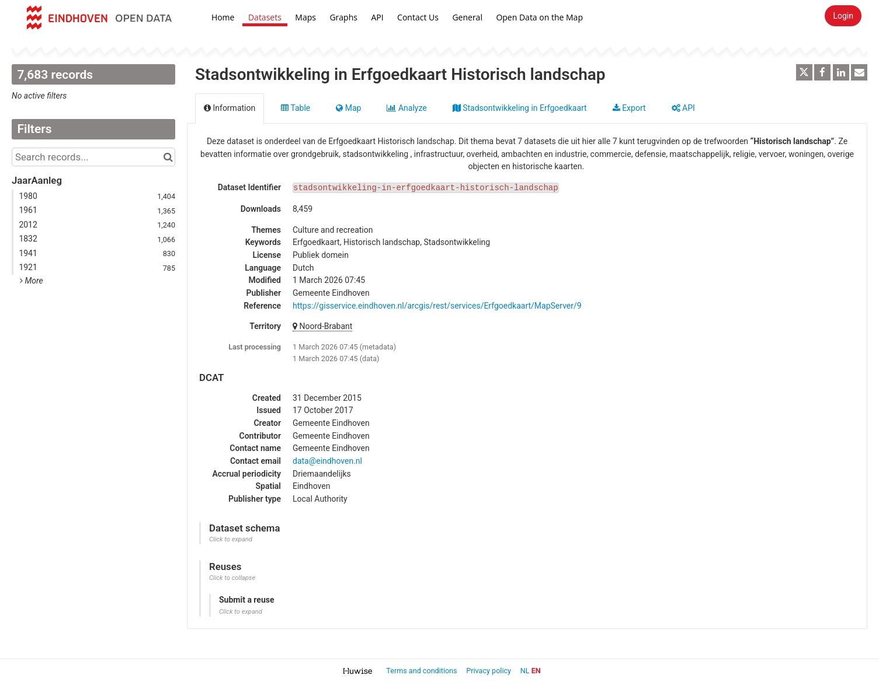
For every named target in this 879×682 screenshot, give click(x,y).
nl (525, 670)
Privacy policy (489, 670)
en (536, 670)
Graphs (343, 17)
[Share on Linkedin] (841, 72)
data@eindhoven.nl (327, 461)
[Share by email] (859, 72)
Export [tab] (629, 108)
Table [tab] (295, 108)
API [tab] (683, 108)
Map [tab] (348, 108)
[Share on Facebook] (822, 72)
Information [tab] (229, 108)
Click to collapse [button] (232, 578)
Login (843, 15)
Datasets (265, 17)
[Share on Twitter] (804, 72)
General (467, 17)
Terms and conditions (422, 670)
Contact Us (418, 17)
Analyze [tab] (406, 108)
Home (223, 17)
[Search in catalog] (168, 157)
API (377, 17)
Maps (305, 17)
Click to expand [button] (230, 539)
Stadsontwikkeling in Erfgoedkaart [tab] (520, 108)
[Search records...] (93, 157)
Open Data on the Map (539, 17)
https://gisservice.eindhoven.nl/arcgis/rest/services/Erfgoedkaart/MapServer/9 (437, 305)
